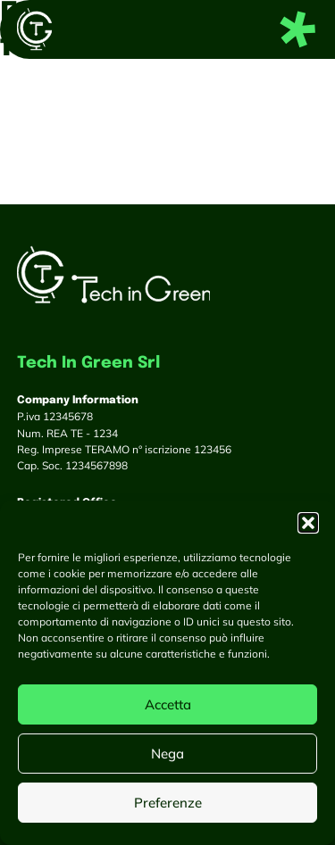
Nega (167, 753)
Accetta (168, 704)
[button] (308, 523)
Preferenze (168, 802)
